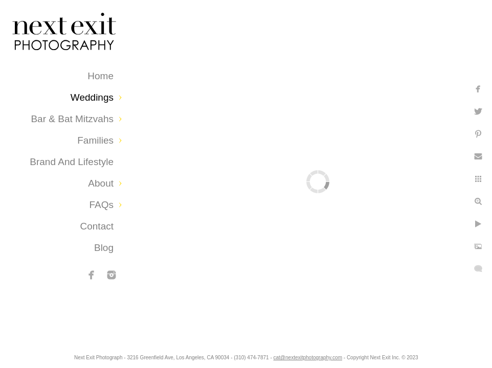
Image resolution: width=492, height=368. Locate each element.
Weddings (92, 97)
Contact (97, 226)
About (101, 183)
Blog (104, 247)
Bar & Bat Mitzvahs (72, 118)
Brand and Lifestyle (72, 161)
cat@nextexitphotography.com (356, 355)
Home (100, 76)
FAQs (101, 204)
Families (95, 140)
